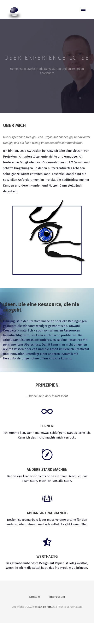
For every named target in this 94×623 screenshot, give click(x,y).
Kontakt (34, 597)
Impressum (57, 597)
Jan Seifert (44, 606)
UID (49, 151)
